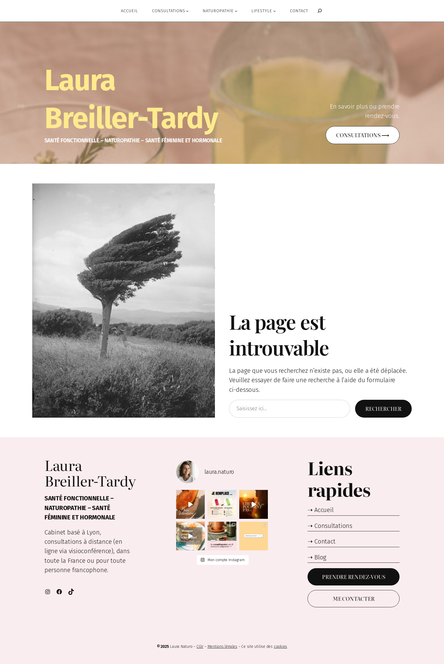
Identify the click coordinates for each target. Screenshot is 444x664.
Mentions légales (222, 646)
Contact (324, 541)
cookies (280, 646)
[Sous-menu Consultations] (187, 10)
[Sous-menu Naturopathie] (236, 10)
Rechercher (383, 408)
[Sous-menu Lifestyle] (274, 10)
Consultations (333, 526)
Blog (320, 557)
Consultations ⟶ (362, 135)
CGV (200, 646)
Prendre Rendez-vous (353, 576)
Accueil (323, 510)
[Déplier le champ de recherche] (318, 11)
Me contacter (354, 598)
